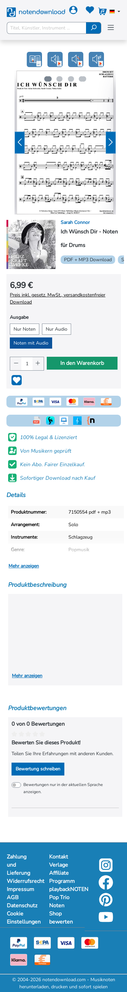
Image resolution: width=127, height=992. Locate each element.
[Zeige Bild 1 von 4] (46, 79)
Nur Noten (25, 329)
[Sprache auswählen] (114, 12)
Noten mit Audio (31, 343)
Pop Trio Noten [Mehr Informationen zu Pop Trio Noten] (59, 901)
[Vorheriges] (20, 142)
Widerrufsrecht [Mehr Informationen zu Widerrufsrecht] (21, 881)
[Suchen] (93, 28)
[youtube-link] (105, 921)
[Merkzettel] (90, 11)
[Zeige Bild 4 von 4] (83, 79)
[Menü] (111, 27)
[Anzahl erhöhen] (38, 364)
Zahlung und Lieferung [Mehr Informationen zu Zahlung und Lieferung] (18, 865)
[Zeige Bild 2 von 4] (59, 79)
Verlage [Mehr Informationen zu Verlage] (58, 865)
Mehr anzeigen (23, 566)
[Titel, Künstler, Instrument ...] (46, 28)
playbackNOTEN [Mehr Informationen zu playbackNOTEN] (63, 889)
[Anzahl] (27, 364)
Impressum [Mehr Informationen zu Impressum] (20, 889)
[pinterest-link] (105, 904)
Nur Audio (56, 329)
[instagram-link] (105, 870)
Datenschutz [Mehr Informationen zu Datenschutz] (21, 905)
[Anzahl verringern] (16, 364)
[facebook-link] (105, 887)
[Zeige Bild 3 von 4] (71, 79)
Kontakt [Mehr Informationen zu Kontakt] (58, 857)
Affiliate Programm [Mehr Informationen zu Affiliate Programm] (62, 877)
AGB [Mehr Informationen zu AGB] (13, 897)
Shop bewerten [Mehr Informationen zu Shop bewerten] (61, 918)
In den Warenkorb (82, 363)
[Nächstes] (111, 142)
